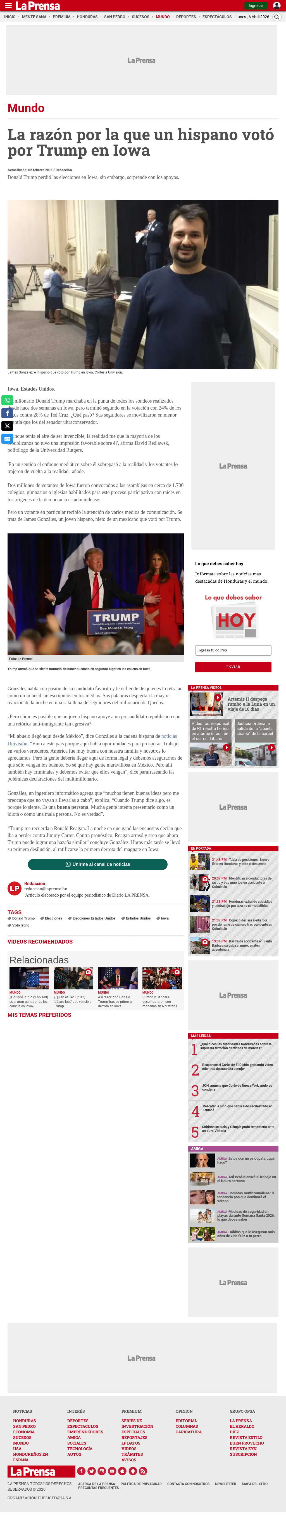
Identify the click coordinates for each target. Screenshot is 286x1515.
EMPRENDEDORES (85, 1431)
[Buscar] (277, 17)
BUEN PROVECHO (247, 1443)
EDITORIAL (186, 1420)
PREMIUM (131, 1411)
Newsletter (225, 1484)
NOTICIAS (22, 1411)
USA (17, 1448)
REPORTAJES (134, 1437)
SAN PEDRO (24, 1426)
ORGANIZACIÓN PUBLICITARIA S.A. (40, 1497)
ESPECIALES (133, 1431)
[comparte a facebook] (7, 413)
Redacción (64, 169)
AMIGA (74, 1437)
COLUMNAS (187, 1426)
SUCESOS (22, 1437)
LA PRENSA (241, 1420)
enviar (233, 667)
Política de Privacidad (141, 1484)
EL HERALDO (242, 1426)
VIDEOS (129, 1448)
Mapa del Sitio (255, 1484)
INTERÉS (76, 1411)
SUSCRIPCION (243, 1454)
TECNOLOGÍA (79, 1448)
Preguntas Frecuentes (98, 1488)
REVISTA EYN (243, 1448)
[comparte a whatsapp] (7, 400)
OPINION (184, 1411)
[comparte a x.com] (7, 426)
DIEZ (234, 1431)
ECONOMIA (24, 1431)
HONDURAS (24, 1420)
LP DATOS (130, 1443)
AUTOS (74, 1454)
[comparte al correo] (7, 439)
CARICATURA (189, 1431)
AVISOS (128, 1459)
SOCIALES (76, 1443)
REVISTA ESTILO (246, 1437)
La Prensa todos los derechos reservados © (40, 1486)
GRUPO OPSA (242, 1411)
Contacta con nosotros (188, 1484)
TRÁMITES (132, 1454)
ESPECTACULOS (82, 1426)
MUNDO (21, 1443)
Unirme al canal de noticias (101, 864)
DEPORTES (78, 1420)
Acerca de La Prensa (96, 1484)
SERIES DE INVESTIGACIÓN (137, 1423)
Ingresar (256, 5)
